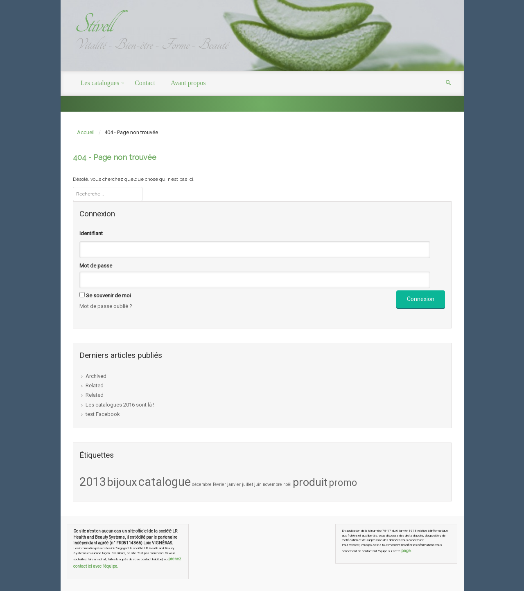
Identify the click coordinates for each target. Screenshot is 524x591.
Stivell (93, 24)
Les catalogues (100, 82)
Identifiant (91, 233)
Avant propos (188, 82)
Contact (145, 82)
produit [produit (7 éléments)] (310, 482)
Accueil (86, 132)
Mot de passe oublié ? (105, 306)
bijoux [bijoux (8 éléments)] (122, 482)
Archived (96, 376)
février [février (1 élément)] (219, 484)
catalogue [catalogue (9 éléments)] (164, 482)
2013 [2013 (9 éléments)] (92, 482)
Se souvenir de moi (108, 295)
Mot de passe (95, 266)
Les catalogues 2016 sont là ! (120, 405)
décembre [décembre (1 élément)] (202, 484)
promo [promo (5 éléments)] (343, 482)
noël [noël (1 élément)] (287, 484)
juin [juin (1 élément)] (258, 484)
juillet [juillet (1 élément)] (247, 484)
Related (95, 385)
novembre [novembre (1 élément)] (272, 484)
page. (406, 550)
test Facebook (103, 414)
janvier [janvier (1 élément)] (234, 484)
